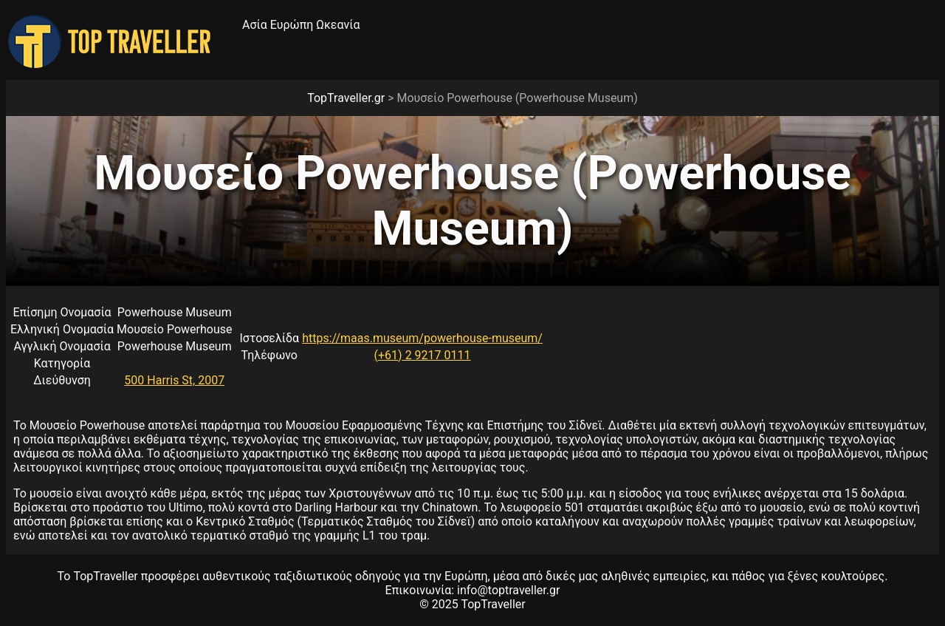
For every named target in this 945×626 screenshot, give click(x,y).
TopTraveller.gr (346, 98)
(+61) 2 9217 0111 (422, 355)
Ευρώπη (292, 25)
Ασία (254, 25)
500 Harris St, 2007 (174, 380)
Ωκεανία (338, 25)
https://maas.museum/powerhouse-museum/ (422, 338)
